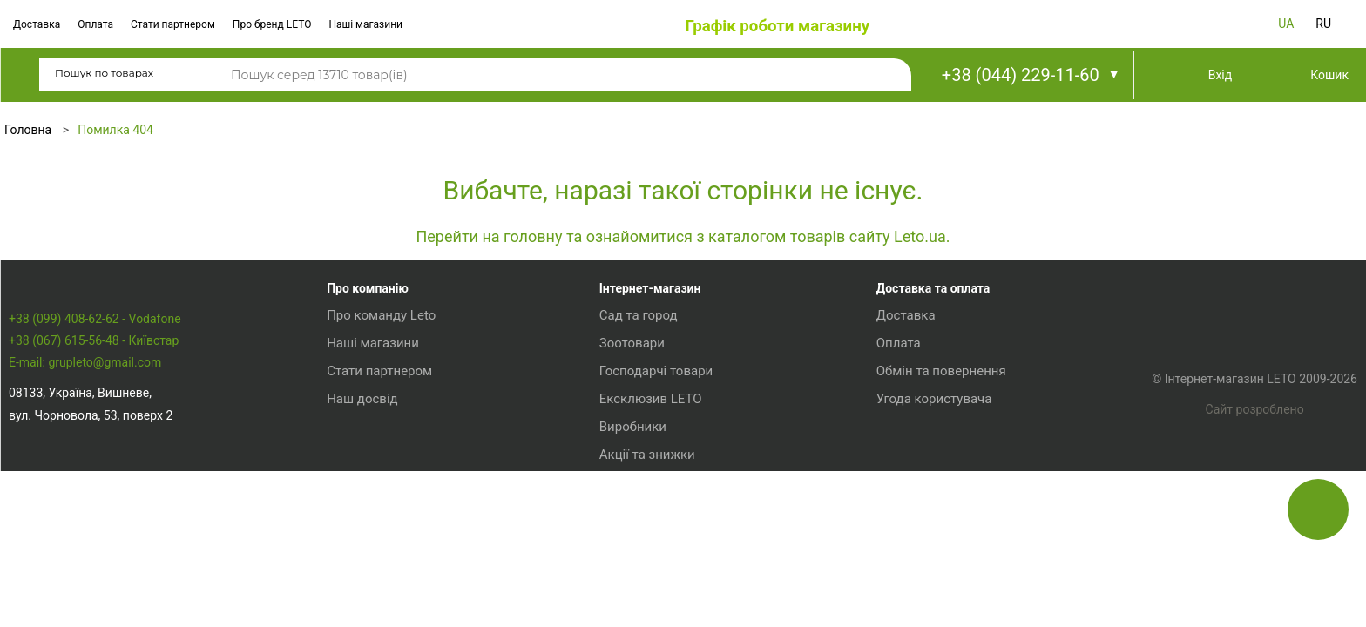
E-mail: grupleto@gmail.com (85, 532)
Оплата (95, 24)
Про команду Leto (378, 448)
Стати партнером (173, 24)
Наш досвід (359, 532)
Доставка (36, 24)
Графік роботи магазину (777, 26)
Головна (27, 130)
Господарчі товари (650, 504)
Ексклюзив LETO (644, 532)
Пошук (885, 76)
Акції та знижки (641, 588)
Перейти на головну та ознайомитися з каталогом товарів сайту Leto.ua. (683, 236)
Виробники (626, 560)
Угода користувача (926, 532)
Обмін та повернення (932, 504)
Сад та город (632, 448)
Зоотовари (626, 476)
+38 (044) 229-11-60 (1020, 74)
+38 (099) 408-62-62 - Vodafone (95, 488)
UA (1286, 23)
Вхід (1220, 75)
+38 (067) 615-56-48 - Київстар (94, 509)
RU (1323, 23)
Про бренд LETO (272, 24)
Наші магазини (365, 24)
